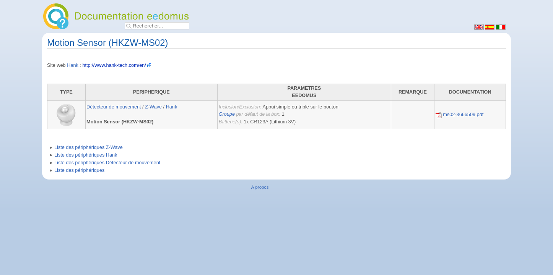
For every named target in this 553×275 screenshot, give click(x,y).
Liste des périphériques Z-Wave (88, 147)
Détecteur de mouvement (113, 107)
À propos (260, 187)
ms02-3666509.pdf (459, 114)
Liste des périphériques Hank (85, 155)
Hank (72, 65)
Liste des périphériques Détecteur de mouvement (107, 162)
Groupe (227, 114)
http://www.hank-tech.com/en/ (114, 65)
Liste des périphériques (79, 170)
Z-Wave (153, 107)
